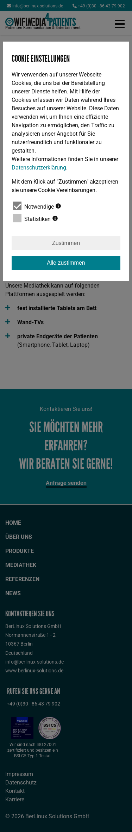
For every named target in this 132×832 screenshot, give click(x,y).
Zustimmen (66, 243)
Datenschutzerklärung (39, 167)
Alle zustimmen (66, 263)
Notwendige (37, 206)
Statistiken (35, 218)
